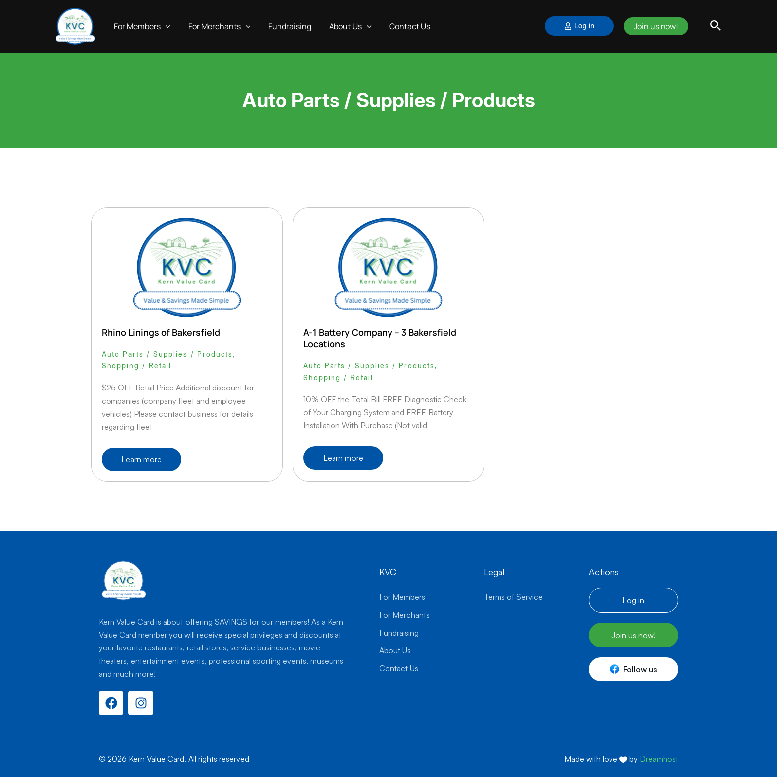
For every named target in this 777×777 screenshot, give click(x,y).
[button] (164, 26)
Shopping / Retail (136, 365)
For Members (402, 597)
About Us (395, 650)
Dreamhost (659, 759)
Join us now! (654, 26)
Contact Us (401, 26)
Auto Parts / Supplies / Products (167, 354)
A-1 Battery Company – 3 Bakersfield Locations (379, 338)
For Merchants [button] (216, 26)
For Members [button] (141, 26)
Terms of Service (513, 597)
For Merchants (404, 615)
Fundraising (284, 26)
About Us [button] (343, 26)
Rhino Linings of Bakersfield (161, 332)
